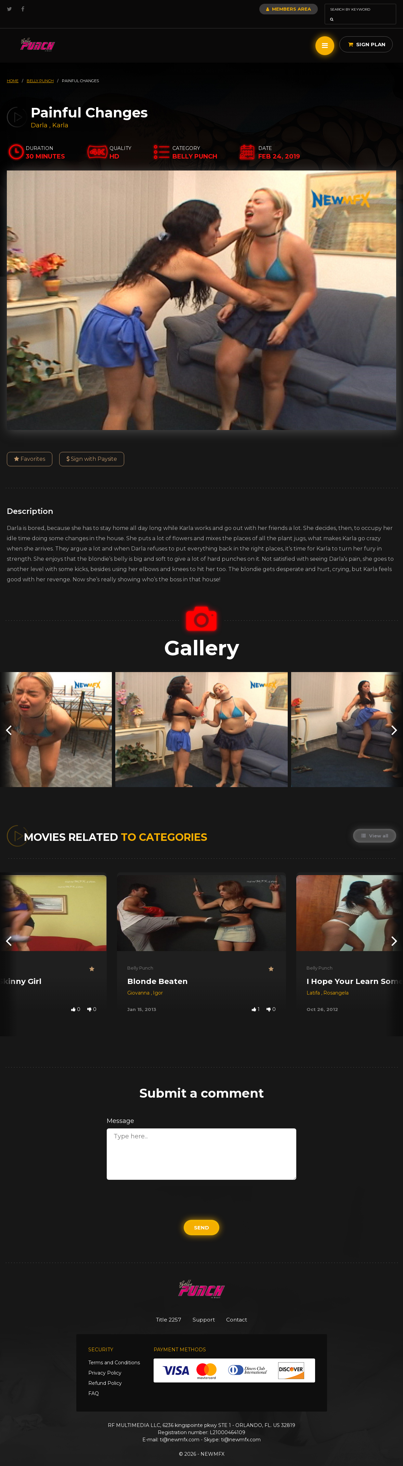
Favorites (29, 449)
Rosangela (336, 983)
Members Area (270, 9)
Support (204, 1310)
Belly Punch (140, 958)
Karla (60, 115)
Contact (242, 1310)
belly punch (40, 71)
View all (374, 826)
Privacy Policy (104, 1364)
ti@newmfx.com (179, 1431)
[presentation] (8, 720)
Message (120, 1111)
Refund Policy (105, 1374)
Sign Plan (367, 34)
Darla (40, 115)
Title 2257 (164, 1310)
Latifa (314, 983)
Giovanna (139, 983)
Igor (158, 983)
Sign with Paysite (91, 449)
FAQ (93, 1384)
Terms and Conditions (114, 1354)
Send (201, 1218)
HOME (12, 71)
